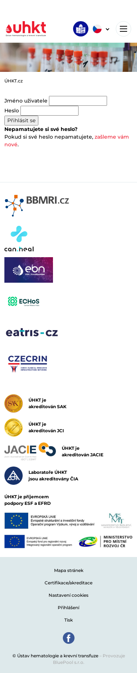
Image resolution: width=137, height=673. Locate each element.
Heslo (11, 110)
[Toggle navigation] (123, 28)
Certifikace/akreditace (68, 582)
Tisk (68, 620)
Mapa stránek (68, 570)
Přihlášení (68, 607)
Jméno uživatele (25, 100)
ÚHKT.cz (13, 81)
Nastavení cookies (68, 595)
